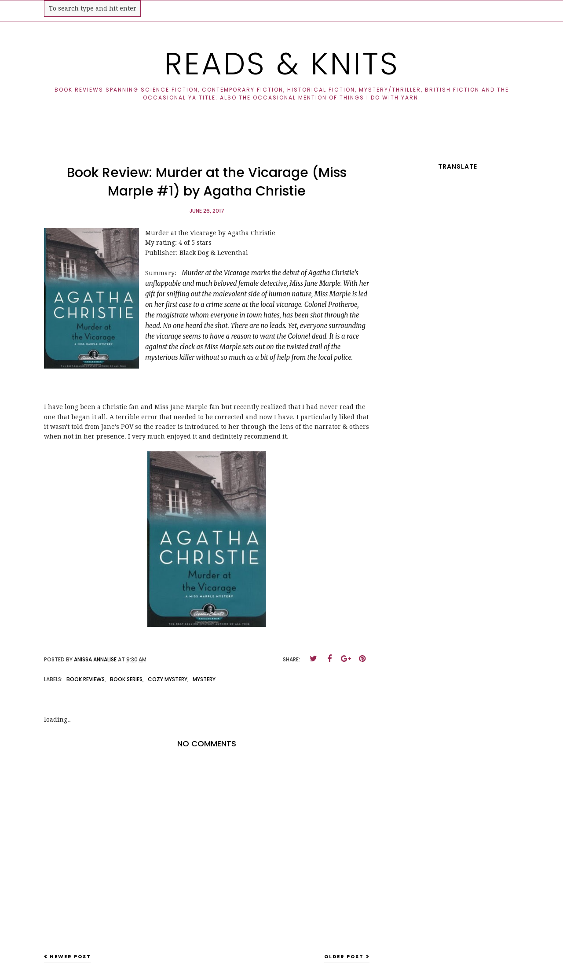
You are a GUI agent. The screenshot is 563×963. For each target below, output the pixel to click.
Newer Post (70, 956)
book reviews (85, 679)
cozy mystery (167, 679)
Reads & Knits (281, 63)
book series (126, 679)
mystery (204, 679)
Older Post (344, 956)
